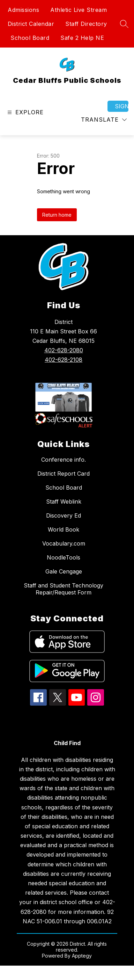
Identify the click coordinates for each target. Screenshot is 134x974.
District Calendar (31, 23)
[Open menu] (25, 112)
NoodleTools (63, 557)
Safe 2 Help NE (82, 37)
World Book (63, 529)
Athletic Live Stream (78, 9)
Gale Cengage (63, 571)
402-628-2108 (63, 359)
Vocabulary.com (63, 543)
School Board (29, 37)
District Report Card (63, 473)
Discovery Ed (63, 515)
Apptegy (82, 956)
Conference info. (63, 459)
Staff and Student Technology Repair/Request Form (63, 589)
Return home (57, 215)
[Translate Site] (103, 119)
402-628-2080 (63, 350)
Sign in (121, 106)
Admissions (23, 9)
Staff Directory (86, 23)
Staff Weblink (63, 501)
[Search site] (124, 24)
